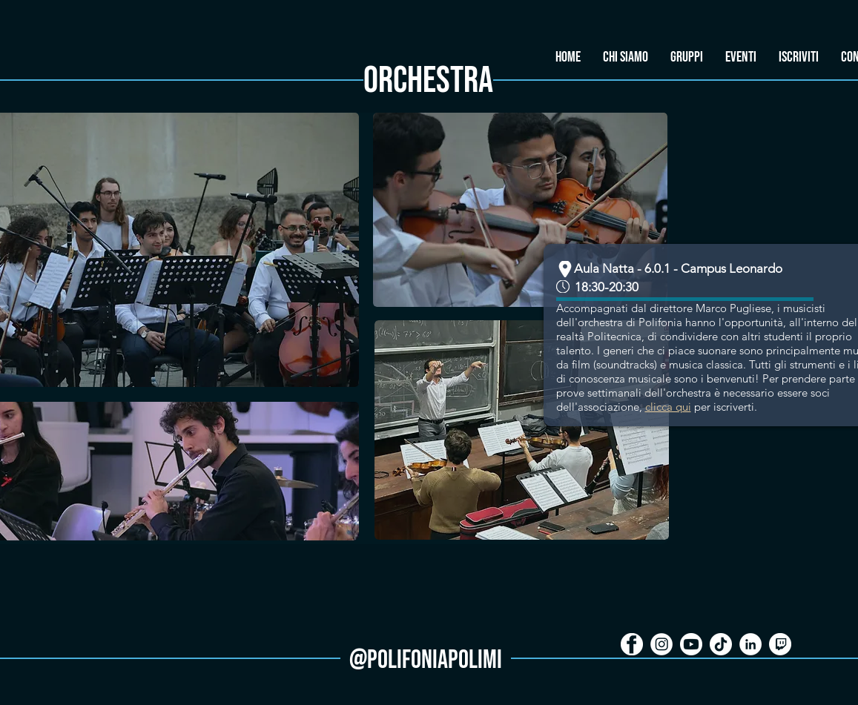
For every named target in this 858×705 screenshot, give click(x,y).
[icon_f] (632, 644)
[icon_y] (691, 644)
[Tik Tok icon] (721, 644)
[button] (686, 57)
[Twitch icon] (780, 644)
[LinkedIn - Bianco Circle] (750, 644)
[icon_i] (661, 644)
